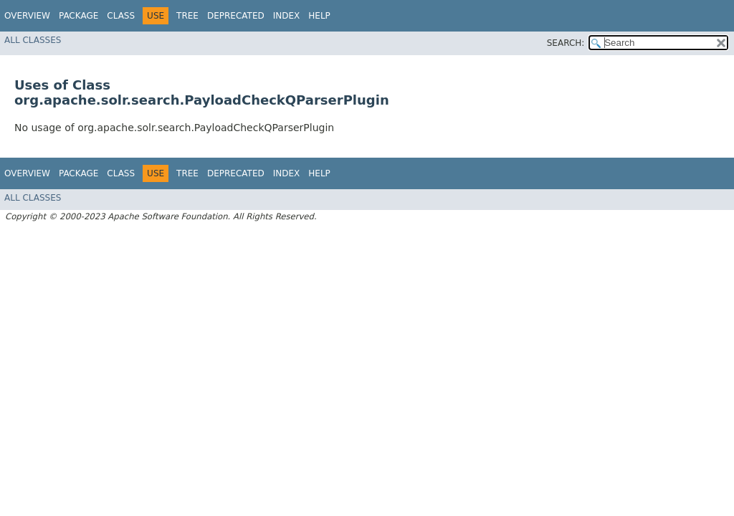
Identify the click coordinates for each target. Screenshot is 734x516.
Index (286, 16)
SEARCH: (566, 43)
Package (78, 16)
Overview (27, 16)
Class (121, 16)
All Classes (32, 40)
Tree (187, 16)
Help (319, 16)
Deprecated (235, 16)
